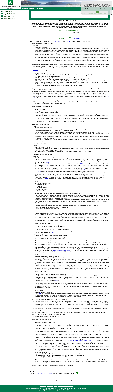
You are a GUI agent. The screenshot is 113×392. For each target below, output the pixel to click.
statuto (66, 158)
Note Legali (43, 386)
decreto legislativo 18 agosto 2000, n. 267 (63, 250)
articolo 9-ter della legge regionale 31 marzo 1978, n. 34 (80, 340)
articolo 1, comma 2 (57, 41)
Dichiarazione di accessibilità (65, 386)
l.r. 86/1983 (67, 41)
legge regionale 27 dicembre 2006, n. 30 (70, 339)
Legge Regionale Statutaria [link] (9, 14)
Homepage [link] (75, 6)
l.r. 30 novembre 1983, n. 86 (44, 373)
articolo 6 (35, 70)
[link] (10, 9)
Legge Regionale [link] (6, 11)
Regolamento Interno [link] (7, 16)
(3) (71, 41)
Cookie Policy (50, 386)
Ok (97, 12)
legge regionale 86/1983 (73, 38)
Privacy (56, 386)
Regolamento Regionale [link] (8, 18)
